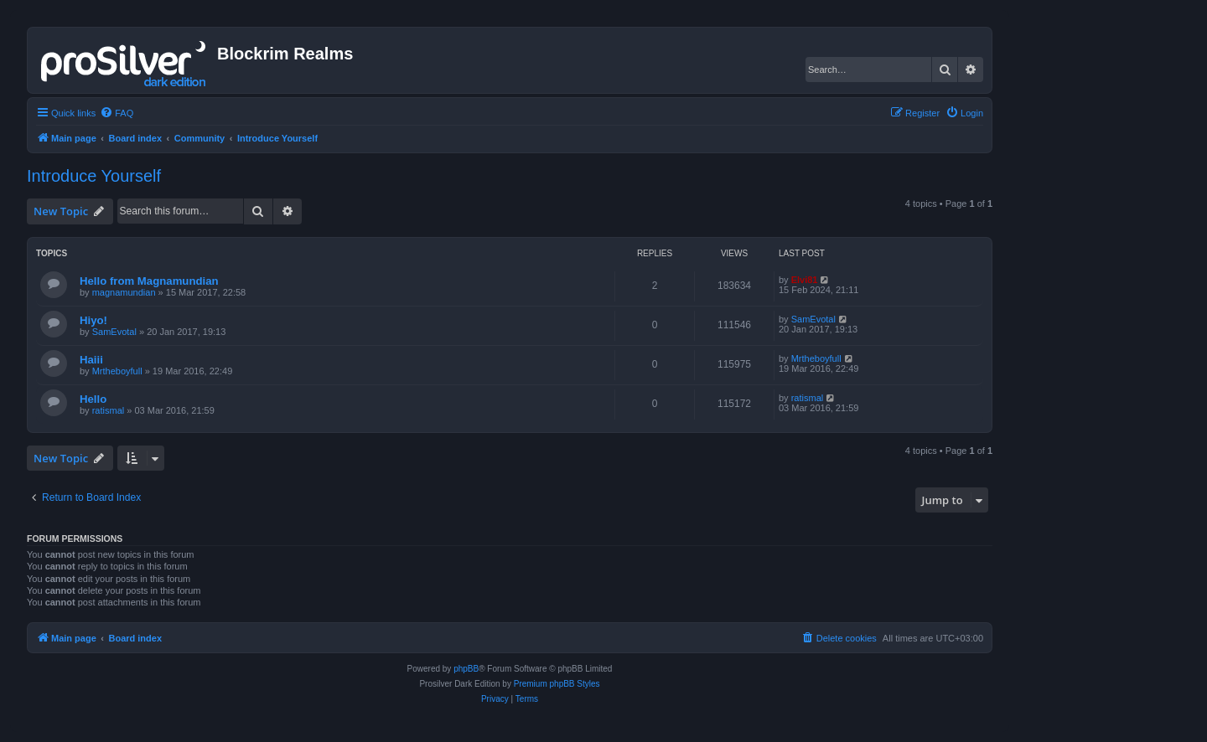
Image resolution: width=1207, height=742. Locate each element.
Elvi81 (804, 280)
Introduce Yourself (94, 176)
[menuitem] (116, 113)
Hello (93, 399)
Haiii (91, 359)
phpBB (466, 668)
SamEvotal (114, 332)
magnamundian (124, 292)
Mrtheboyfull (117, 371)
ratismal (108, 410)
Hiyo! (93, 320)
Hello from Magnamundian (149, 281)
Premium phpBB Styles (557, 683)
